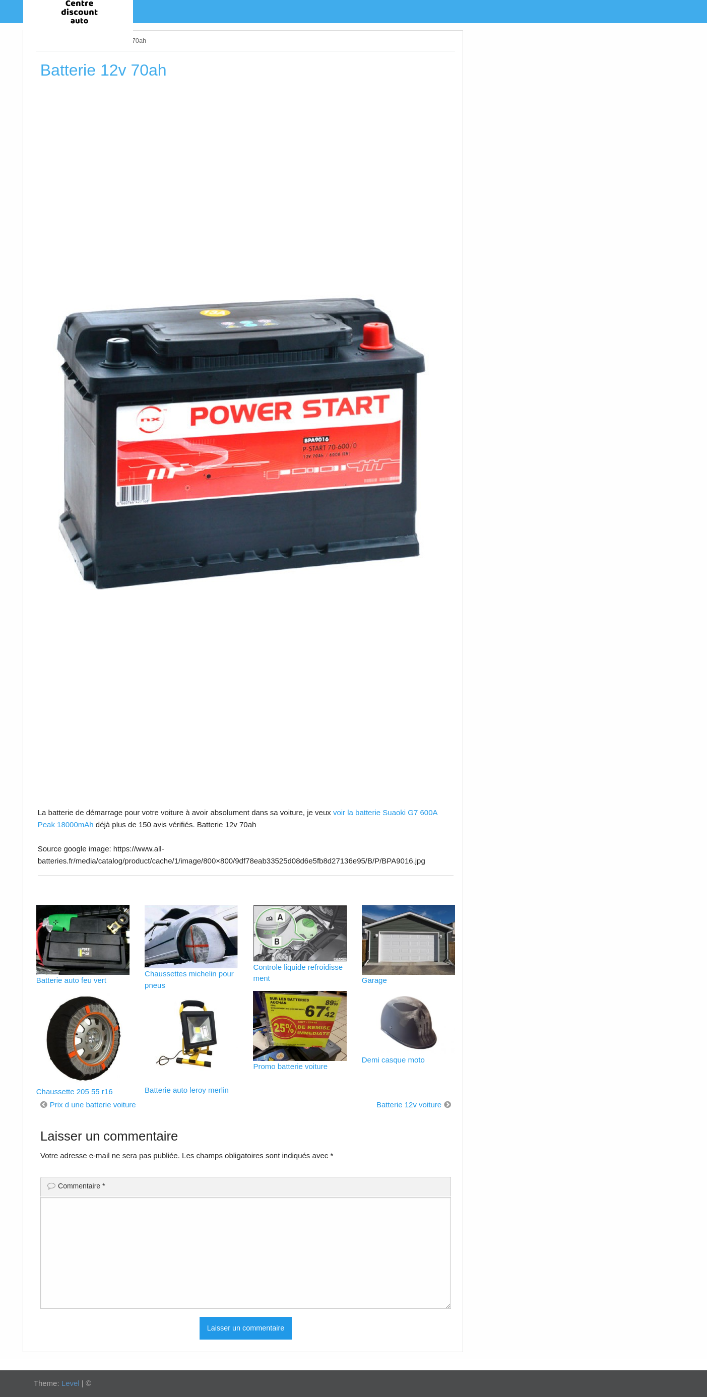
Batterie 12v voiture (408, 1104)
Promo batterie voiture (290, 1066)
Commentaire (81, 1186)
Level (70, 1383)
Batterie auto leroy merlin (187, 1090)
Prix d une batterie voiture (93, 1104)
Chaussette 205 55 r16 (74, 1091)
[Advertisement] (246, 160)
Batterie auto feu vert (71, 980)
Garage (374, 980)
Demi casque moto (393, 1059)
